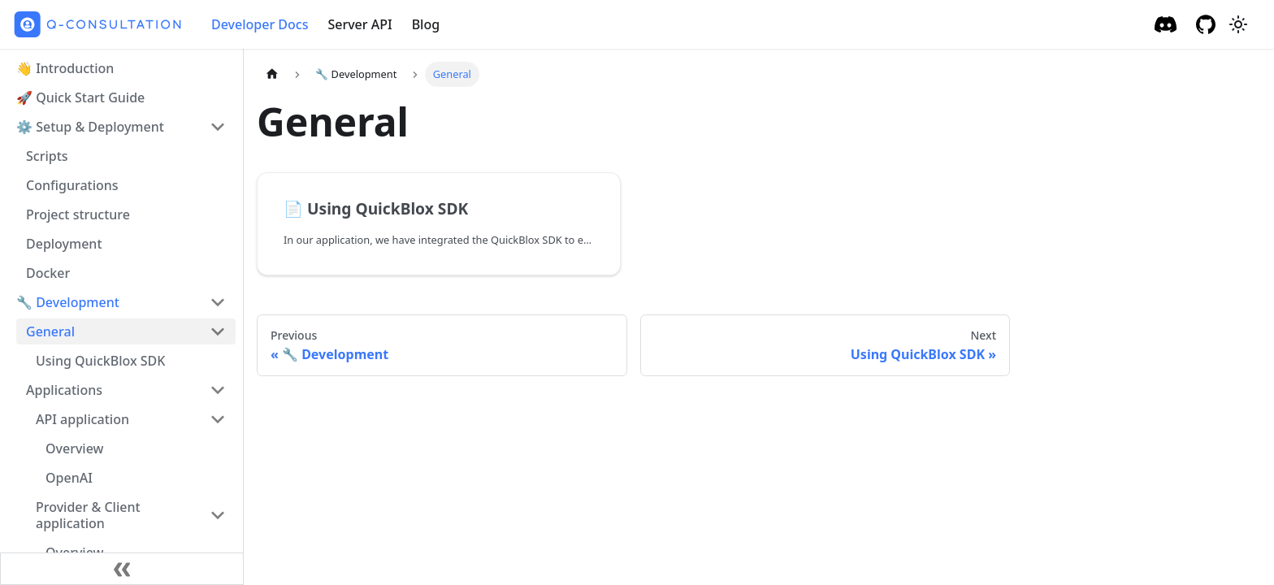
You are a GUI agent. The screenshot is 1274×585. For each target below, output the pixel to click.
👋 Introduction (65, 68)
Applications (64, 390)
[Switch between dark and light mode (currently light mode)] (1238, 24)
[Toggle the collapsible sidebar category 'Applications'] (218, 390)
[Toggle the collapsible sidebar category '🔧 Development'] (218, 302)
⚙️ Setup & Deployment (90, 127)
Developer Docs (259, 24)
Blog (426, 24)
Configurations (72, 185)
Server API (359, 24)
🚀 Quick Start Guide (80, 97)
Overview (74, 448)
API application (82, 419)
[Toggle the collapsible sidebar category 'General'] (218, 331)
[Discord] (1165, 25)
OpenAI (69, 478)
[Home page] (272, 74)
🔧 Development (67, 302)
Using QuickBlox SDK (100, 361)
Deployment (64, 244)
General (50, 331)
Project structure (78, 214)
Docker (48, 273)
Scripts (47, 156)
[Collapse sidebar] (122, 568)
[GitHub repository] (1205, 24)
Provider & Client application (88, 515)
